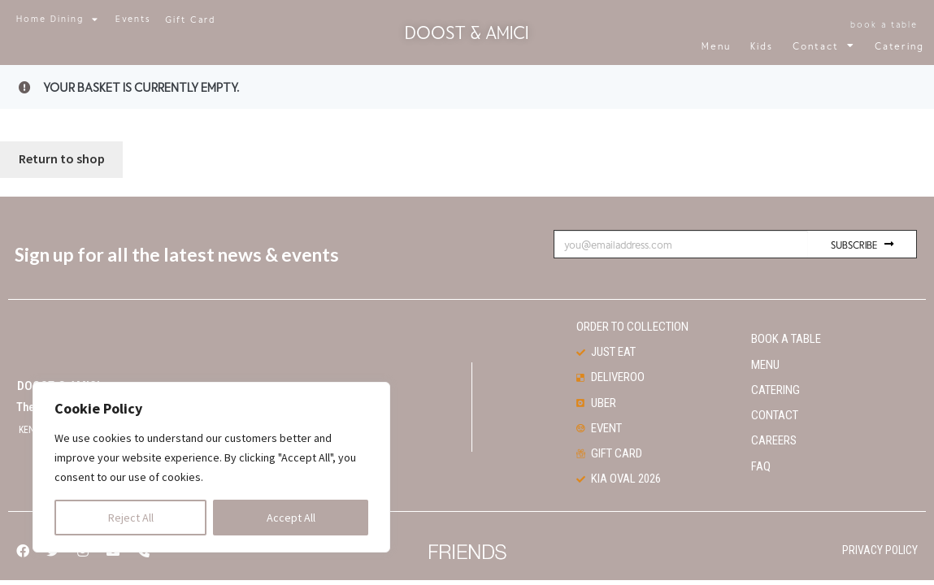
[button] (190, 19)
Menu (716, 45)
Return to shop (62, 140)
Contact (824, 45)
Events (133, 18)
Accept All (291, 517)
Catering (899, 45)
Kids (761, 45)
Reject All (131, 517)
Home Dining (57, 19)
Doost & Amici (466, 31)
